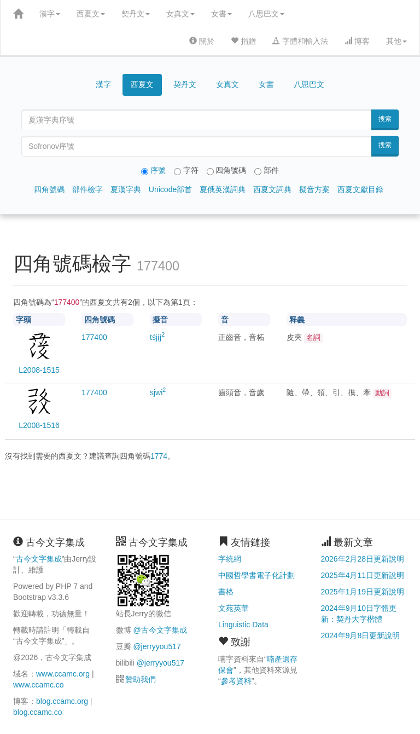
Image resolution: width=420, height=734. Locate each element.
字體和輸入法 (300, 41)
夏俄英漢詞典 (223, 189)
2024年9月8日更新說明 (360, 635)
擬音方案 (314, 189)
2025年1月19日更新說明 (363, 591)
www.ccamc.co (38, 684)
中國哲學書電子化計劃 (256, 575)
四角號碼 (49, 189)
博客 (357, 41)
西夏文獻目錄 (360, 189)
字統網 (229, 558)
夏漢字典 (125, 189)
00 (94, 337)
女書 (221, 13)
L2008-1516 (39, 425)
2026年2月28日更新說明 (363, 558)
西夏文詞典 (272, 189)
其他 (396, 41)
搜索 (385, 119)
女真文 (180, 13)
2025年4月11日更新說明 (363, 575)
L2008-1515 (39, 370)
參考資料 (236, 681)
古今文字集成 (39, 558)
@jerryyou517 (156, 646)
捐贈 (243, 41)
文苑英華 (233, 608)
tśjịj (157, 337)
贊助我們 (140, 679)
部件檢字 (87, 189)
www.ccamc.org (63, 673)
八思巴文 (266, 13)
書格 (226, 591)
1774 (158, 456)
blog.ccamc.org (62, 701)
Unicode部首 (170, 189)
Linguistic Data (243, 624)
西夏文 (91, 13)
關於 (201, 41)
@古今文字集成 (159, 630)
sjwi (158, 392)
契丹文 (135, 13)
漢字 (49, 13)
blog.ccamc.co (37, 712)
